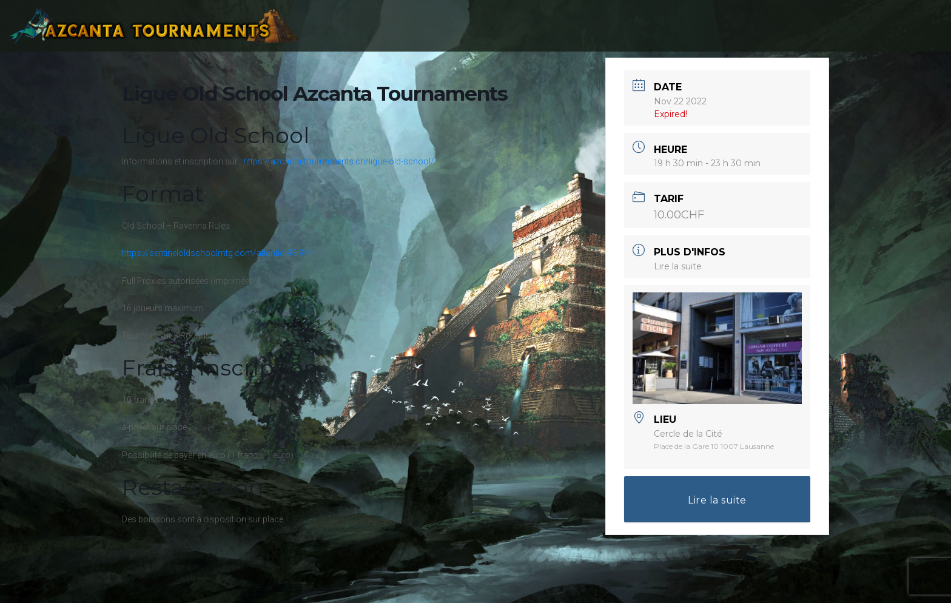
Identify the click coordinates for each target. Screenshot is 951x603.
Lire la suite (678, 266)
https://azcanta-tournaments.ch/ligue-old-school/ (338, 161)
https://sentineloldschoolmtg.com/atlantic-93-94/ (217, 253)
